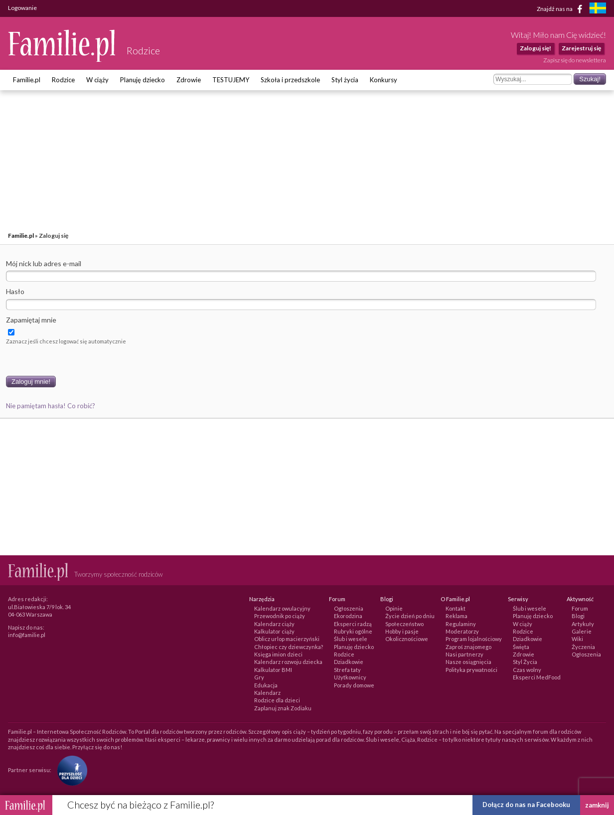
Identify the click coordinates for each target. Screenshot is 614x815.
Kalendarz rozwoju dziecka (288, 661)
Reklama (456, 616)
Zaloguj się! (535, 48)
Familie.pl (26, 80)
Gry (259, 677)
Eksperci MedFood (537, 677)
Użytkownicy (350, 677)
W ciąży (97, 80)
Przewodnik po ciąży (279, 616)
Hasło (15, 291)
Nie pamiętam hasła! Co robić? (50, 406)
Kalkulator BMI (273, 669)
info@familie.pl (26, 635)
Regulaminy (461, 624)
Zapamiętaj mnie (31, 320)
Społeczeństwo (404, 624)
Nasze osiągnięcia (468, 661)
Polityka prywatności (471, 669)
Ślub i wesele (350, 639)
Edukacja (266, 685)
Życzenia (583, 647)
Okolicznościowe (406, 639)
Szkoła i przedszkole (290, 80)
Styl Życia (525, 661)
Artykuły (583, 624)
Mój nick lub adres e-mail (43, 263)
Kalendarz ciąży (274, 624)
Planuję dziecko (142, 80)
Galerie (582, 631)
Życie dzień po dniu (410, 616)
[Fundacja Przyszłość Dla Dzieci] (69, 770)
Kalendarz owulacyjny (282, 608)
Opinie (394, 608)
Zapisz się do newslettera (574, 60)
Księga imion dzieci (278, 654)
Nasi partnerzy (464, 654)
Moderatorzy (462, 631)
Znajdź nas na (561, 8)
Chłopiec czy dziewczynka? (288, 647)
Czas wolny (527, 669)
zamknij (597, 805)
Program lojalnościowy (474, 639)
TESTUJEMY (230, 80)
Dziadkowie (348, 661)
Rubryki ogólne (353, 631)
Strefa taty (347, 669)
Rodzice (63, 80)
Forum (580, 608)
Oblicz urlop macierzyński (286, 639)
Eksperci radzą (353, 624)
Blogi (578, 616)
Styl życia (344, 80)
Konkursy (383, 80)
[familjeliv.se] (597, 9)
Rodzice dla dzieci (277, 700)
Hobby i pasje (402, 631)
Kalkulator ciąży (274, 631)
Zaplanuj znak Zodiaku (282, 708)
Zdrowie (188, 80)
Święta (521, 647)
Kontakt (455, 608)
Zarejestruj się (581, 48)
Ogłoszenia (348, 608)
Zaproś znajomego (468, 647)
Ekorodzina (348, 616)
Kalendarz (267, 692)
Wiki (577, 639)
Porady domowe (354, 685)
